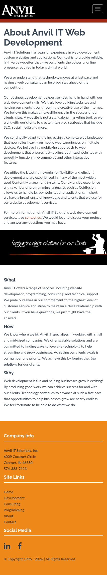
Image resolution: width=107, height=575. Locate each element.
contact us (33, 217)
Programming (14, 510)
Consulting (12, 504)
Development (14, 498)
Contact (10, 522)
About (8, 516)
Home (8, 492)
